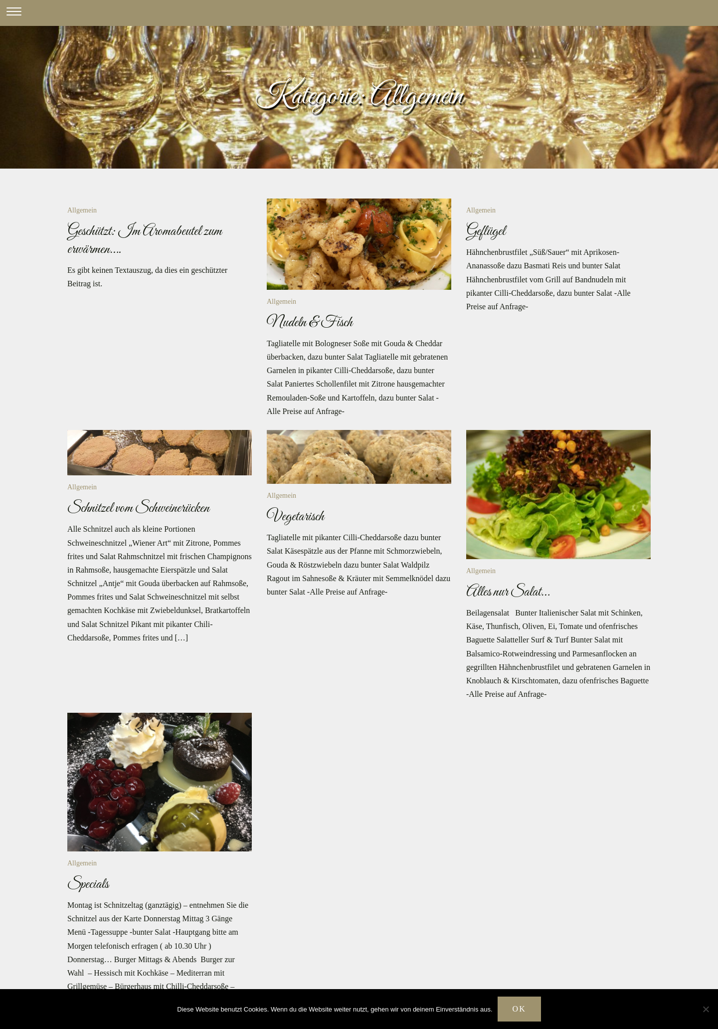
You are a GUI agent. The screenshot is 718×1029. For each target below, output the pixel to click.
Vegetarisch (295, 516)
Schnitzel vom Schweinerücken (138, 508)
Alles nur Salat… (507, 592)
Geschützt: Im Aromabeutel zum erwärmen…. (144, 240)
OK (519, 1009)
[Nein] (706, 1009)
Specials (88, 884)
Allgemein (82, 210)
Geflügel (485, 231)
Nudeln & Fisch (310, 322)
